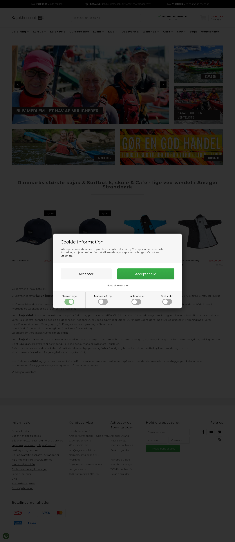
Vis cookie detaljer (117, 285)
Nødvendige (69, 299)
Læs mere (67, 255)
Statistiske (167, 299)
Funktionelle (136, 299)
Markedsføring (103, 299)
